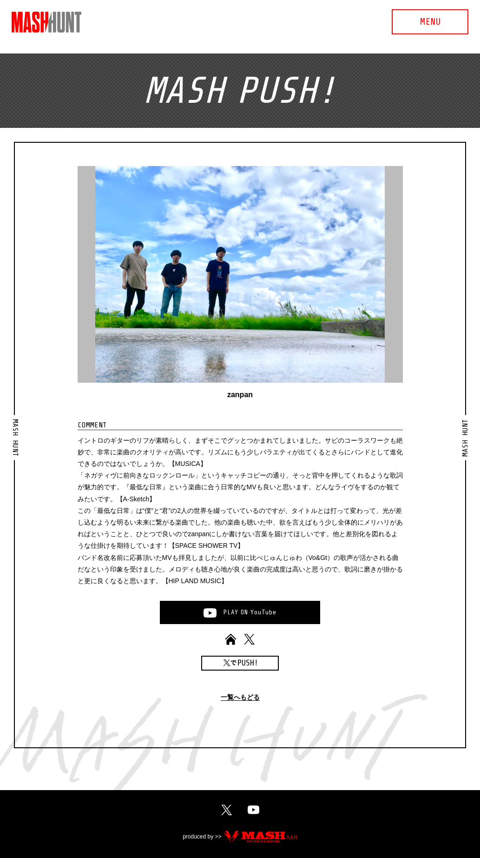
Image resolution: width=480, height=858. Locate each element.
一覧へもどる (240, 697)
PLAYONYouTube (250, 612)
